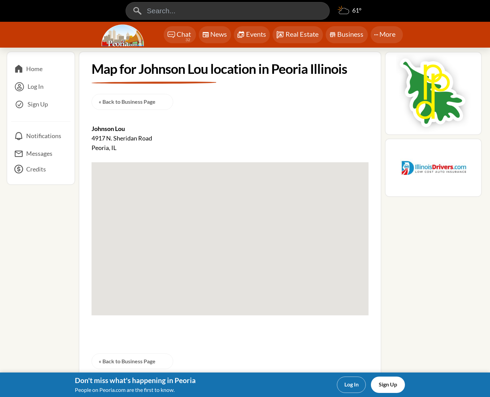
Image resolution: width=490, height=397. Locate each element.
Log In (351, 384)
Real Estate (297, 34)
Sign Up (388, 384)
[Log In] (40, 87)
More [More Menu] (384, 34)
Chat (179, 36)
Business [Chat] (346, 36)
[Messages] (40, 154)
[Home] (40, 69)
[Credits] (40, 171)
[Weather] (349, 13)
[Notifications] (40, 136)
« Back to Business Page (127, 101)
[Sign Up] (40, 104)
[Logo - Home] (123, 35)
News (214, 35)
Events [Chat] (251, 35)
